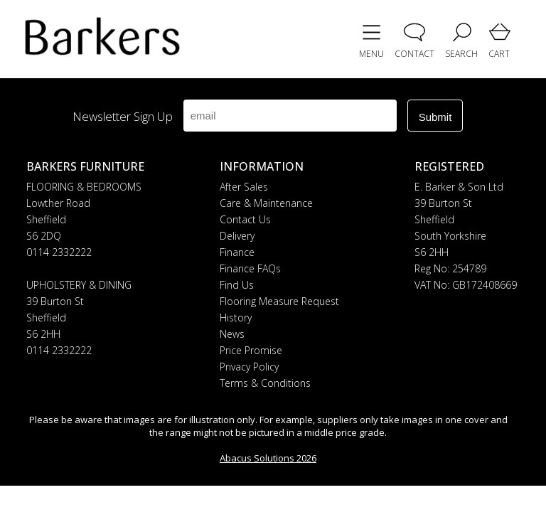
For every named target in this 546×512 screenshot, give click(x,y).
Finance (237, 252)
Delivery (237, 235)
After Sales (244, 186)
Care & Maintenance (266, 203)
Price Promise (251, 350)
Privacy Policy (249, 366)
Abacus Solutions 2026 (268, 458)
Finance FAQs (250, 268)
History (236, 317)
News (232, 334)
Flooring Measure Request (279, 301)
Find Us (237, 285)
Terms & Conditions (265, 383)
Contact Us (245, 219)
